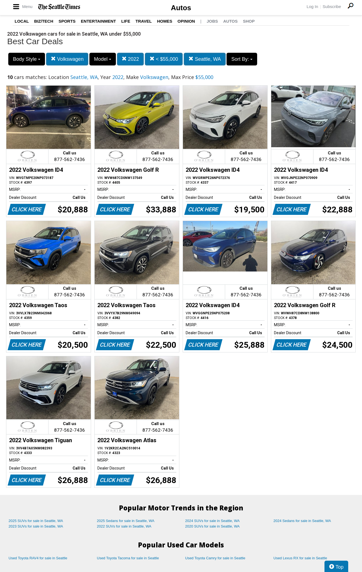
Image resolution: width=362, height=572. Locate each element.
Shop (249, 21)
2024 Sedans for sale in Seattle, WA (302, 521)
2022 (130, 59)
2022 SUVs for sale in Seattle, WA (124, 526)
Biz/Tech (43, 21)
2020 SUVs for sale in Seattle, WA (212, 526)
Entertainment (98, 21)
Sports (67, 21)
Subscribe (332, 6)
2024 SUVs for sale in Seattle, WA (212, 521)
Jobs (212, 21)
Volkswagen (67, 59)
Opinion (186, 21)
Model (102, 59)
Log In (312, 6)
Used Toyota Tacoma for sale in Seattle (128, 558)
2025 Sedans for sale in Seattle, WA (125, 521)
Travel (143, 21)
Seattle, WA (204, 59)
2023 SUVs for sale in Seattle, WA (36, 526)
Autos (181, 8)
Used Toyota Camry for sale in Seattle (215, 558)
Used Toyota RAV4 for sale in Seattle (38, 558)
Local (22, 21)
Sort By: (241, 59)
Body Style (26, 59)
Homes (164, 21)
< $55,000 (164, 59)
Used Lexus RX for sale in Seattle (300, 558)
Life (125, 21)
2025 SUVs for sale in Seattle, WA (36, 521)
